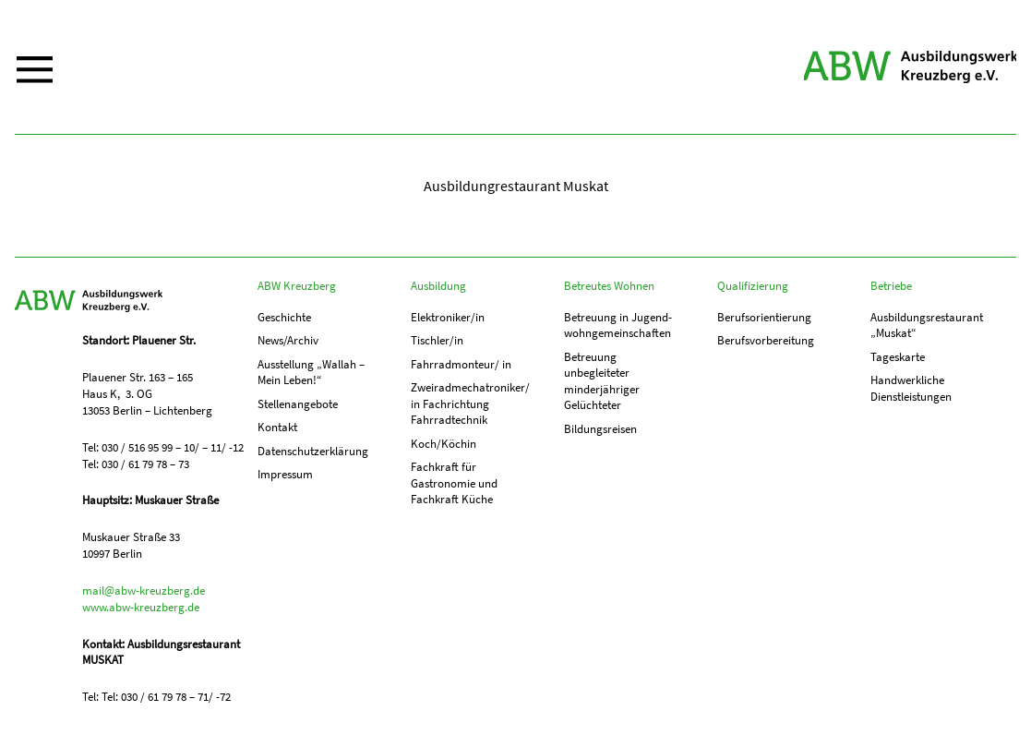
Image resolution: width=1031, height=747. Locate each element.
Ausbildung (438, 286)
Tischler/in (437, 341)
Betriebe (891, 286)
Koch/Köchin (443, 446)
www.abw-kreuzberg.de (140, 607)
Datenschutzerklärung (313, 454)
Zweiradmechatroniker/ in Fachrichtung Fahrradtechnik (468, 405)
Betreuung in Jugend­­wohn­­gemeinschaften (618, 325)
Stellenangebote (298, 406)
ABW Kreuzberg (903, 67)
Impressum (285, 478)
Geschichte (284, 317)
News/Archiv (288, 341)
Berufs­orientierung (764, 317)
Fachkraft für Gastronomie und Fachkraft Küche (454, 487)
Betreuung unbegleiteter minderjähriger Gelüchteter (602, 383)
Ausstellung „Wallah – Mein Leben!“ (311, 373)
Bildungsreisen (600, 432)
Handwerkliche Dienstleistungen (911, 390)
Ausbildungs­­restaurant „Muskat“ (926, 325)
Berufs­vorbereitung (765, 341)
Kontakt (277, 430)
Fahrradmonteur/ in (461, 365)
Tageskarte (897, 358)
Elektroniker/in (448, 317)
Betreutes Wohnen (609, 286)
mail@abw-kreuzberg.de (143, 590)
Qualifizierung (752, 286)
